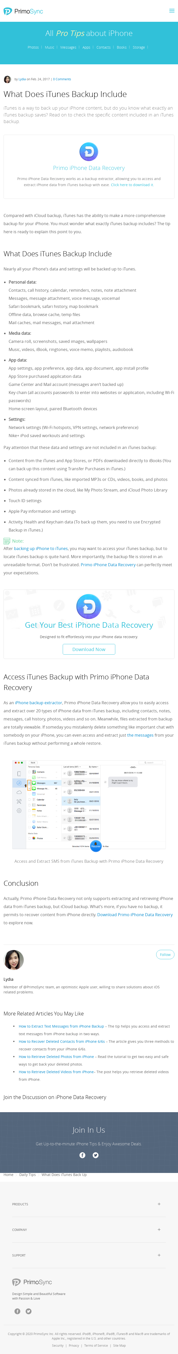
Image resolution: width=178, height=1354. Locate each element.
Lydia (23, 79)
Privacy (74, 1345)
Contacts (103, 47)
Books (122, 47)
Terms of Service (96, 1345)
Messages (68, 47)
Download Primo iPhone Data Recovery (135, 914)
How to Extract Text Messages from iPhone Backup (61, 1026)
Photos (33, 47)
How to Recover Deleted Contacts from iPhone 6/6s (62, 1041)
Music (49, 47)
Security (57, 1345)
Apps (86, 47)
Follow (165, 954)
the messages (140, 735)
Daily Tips (27, 1174)
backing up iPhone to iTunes (41, 548)
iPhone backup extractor (38, 702)
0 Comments (62, 79)
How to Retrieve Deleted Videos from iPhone (56, 1071)
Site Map (119, 1345)
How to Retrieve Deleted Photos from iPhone (56, 1056)
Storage (139, 47)
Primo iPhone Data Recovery (108, 564)
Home (8, 1174)
